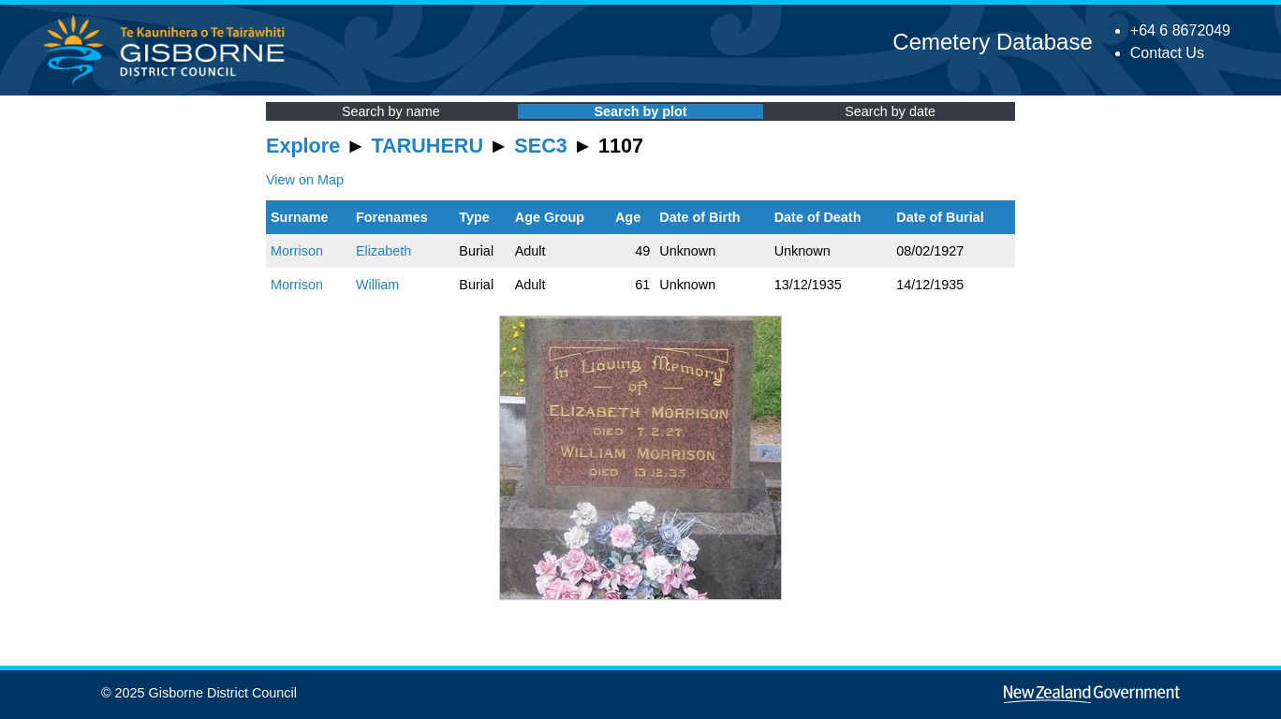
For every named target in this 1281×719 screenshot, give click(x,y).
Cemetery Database (992, 41)
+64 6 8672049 (1180, 30)
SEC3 (540, 145)
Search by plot (640, 111)
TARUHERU (427, 145)
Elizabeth (383, 250)
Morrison (297, 250)
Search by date (890, 111)
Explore (303, 145)
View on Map (305, 179)
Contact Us (1167, 53)
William (377, 284)
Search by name (391, 111)
